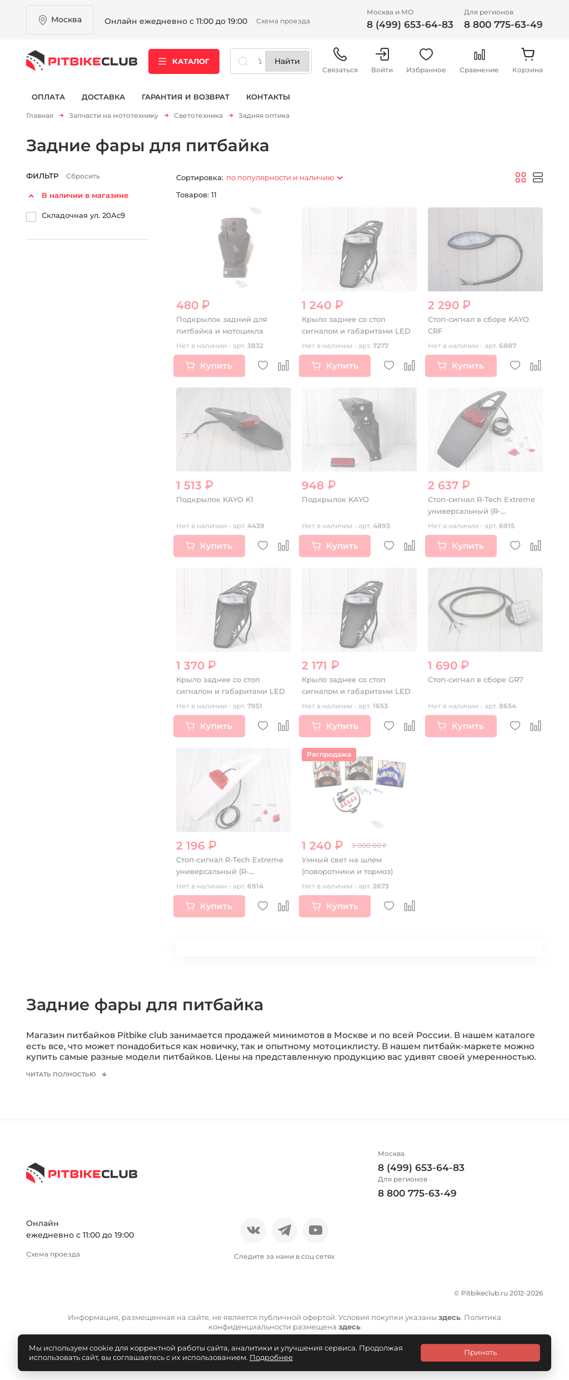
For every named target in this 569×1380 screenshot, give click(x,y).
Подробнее (271, 1357)
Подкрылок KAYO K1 (217, 503)
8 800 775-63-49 (503, 24)
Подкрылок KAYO (337, 503)
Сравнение (479, 66)
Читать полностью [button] (67, 1088)
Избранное (426, 66)
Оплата (48, 104)
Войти (382, 66)
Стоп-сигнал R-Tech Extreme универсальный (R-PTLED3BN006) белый (227, 874)
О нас (38, 1304)
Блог (173, 1304)
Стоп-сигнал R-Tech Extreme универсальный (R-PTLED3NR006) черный (481, 514)
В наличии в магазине (85, 199)
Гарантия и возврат (185, 104)
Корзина (527, 66)
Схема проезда (283, 21)
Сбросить (83, 180)
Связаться (340, 66)
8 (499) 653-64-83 (410, 24)
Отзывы (80, 1304)
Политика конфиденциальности (201, 1323)
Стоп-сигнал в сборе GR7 (480, 683)
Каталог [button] (183, 66)
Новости (130, 1304)
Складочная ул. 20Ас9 (83, 218)
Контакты (268, 104)
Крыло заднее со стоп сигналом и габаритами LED (351, 334)
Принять (480, 1352)
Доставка (103, 104)
